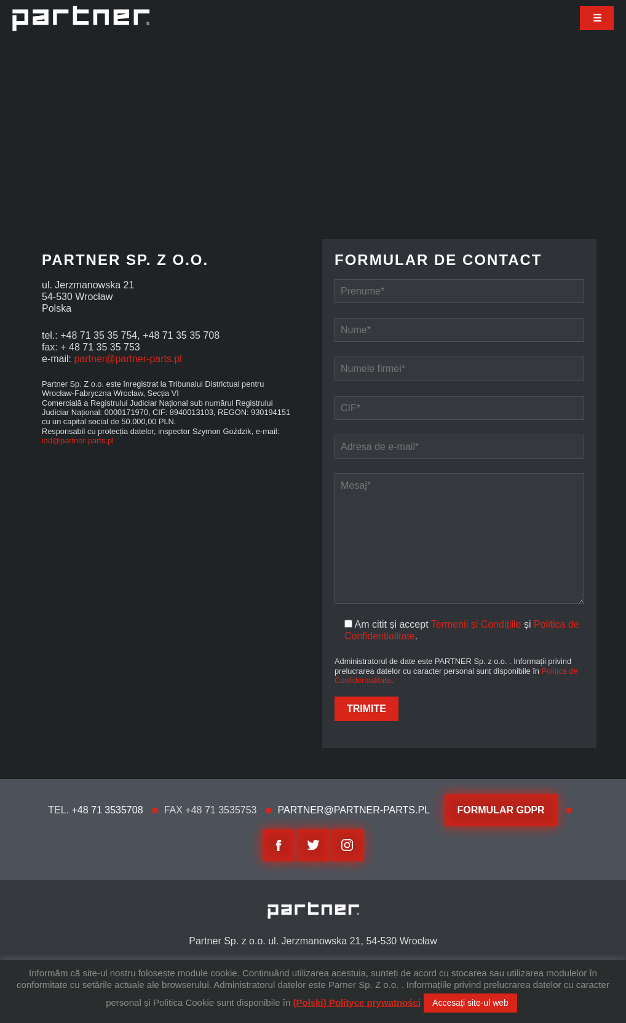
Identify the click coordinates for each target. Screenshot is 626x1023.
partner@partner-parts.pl (127, 359)
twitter (313, 845)
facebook (279, 845)
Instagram (347, 845)
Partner (81, 18)
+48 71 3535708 (107, 810)
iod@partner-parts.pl (78, 440)
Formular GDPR (500, 810)
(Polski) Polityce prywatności (357, 1002)
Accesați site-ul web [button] (470, 1003)
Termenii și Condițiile (476, 624)
